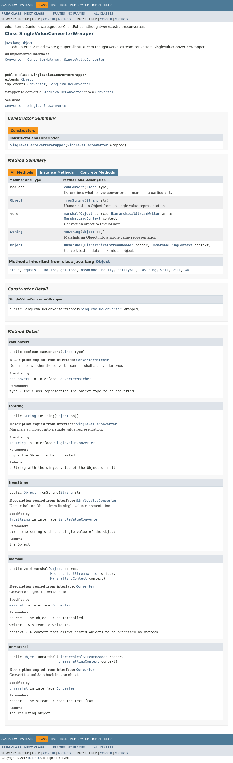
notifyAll (127, 270)
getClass (68, 270)
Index (96, 5)
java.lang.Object (18, 43)
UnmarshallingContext (172, 245)
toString (72, 232)
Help (108, 5)
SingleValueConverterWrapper (37, 145)
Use (54, 5)
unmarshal (73, 245)
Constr (49, 19)
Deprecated (79, 5)
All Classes (103, 13)
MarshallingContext (82, 218)
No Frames (76, 13)
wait (164, 270)
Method (64, 19)
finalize (48, 270)
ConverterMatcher (43, 59)
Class (91, 187)
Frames (59, 13)
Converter (14, 59)
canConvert (74, 187)
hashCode (89, 270)
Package (26, 5)
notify (107, 270)
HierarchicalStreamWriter (135, 214)
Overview (9, 5)
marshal (71, 214)
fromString (74, 200)
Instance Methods (57, 172)
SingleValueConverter (84, 59)
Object (27, 79)
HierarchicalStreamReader (108, 245)
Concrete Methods (97, 172)
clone (14, 270)
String (92, 200)
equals (30, 270)
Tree (63, 5)
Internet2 (34, 758)
